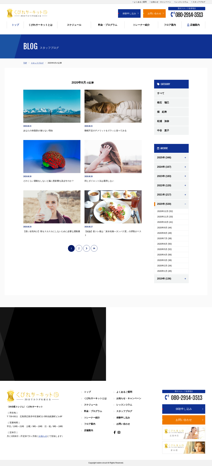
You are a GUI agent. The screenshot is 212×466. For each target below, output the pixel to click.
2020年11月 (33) (165, 216)
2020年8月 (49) (164, 233)
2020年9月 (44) (164, 227)
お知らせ (43, 436)
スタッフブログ (199, 2)
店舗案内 (193, 25)
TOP (25, 63)
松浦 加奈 (163, 121)
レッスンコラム (181, 2)
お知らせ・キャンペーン (161, 2)
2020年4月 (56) (164, 254)
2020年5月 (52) (164, 249)
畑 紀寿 (162, 112)
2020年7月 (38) (164, 238)
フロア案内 (170, 25)
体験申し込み (129, 13)
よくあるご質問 (140, 2)
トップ (15, 25)
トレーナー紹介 (141, 25)
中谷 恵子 (163, 130)
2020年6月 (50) (164, 244)
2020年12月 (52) (165, 211)
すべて (160, 93)
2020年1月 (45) (164, 271)
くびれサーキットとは (40, 25)
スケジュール (74, 25)
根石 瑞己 (163, 102)
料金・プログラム (107, 25)
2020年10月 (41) (165, 222)
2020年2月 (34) (164, 265)
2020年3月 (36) (164, 260)
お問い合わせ (154, 13)
